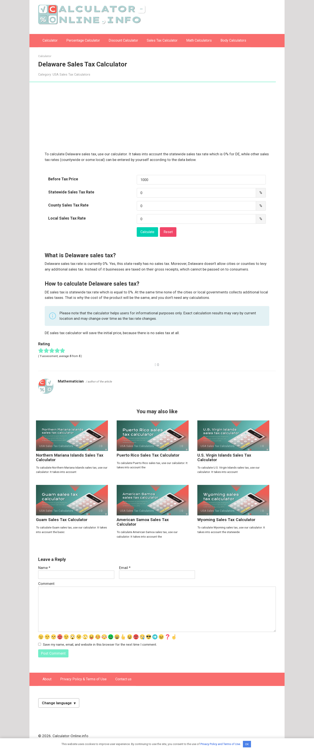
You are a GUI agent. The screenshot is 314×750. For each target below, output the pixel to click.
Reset (168, 232)
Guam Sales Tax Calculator (61, 519)
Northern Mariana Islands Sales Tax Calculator (69, 457)
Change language (57, 703)
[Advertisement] (157, 119)
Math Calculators (199, 40)
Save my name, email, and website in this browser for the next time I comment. (100, 645)
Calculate (147, 232)
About (47, 679)
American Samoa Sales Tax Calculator (143, 522)
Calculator (50, 40)
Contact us (123, 679)
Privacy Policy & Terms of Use (83, 679)
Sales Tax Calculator (162, 40)
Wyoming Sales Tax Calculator (226, 519)
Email (125, 567)
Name (44, 567)
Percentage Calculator (83, 40)
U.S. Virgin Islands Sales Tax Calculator (224, 457)
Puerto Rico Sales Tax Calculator (148, 455)
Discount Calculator (123, 40)
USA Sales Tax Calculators (71, 74)
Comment (46, 583)
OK (247, 744)
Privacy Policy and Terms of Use (220, 744)
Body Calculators (233, 40)
